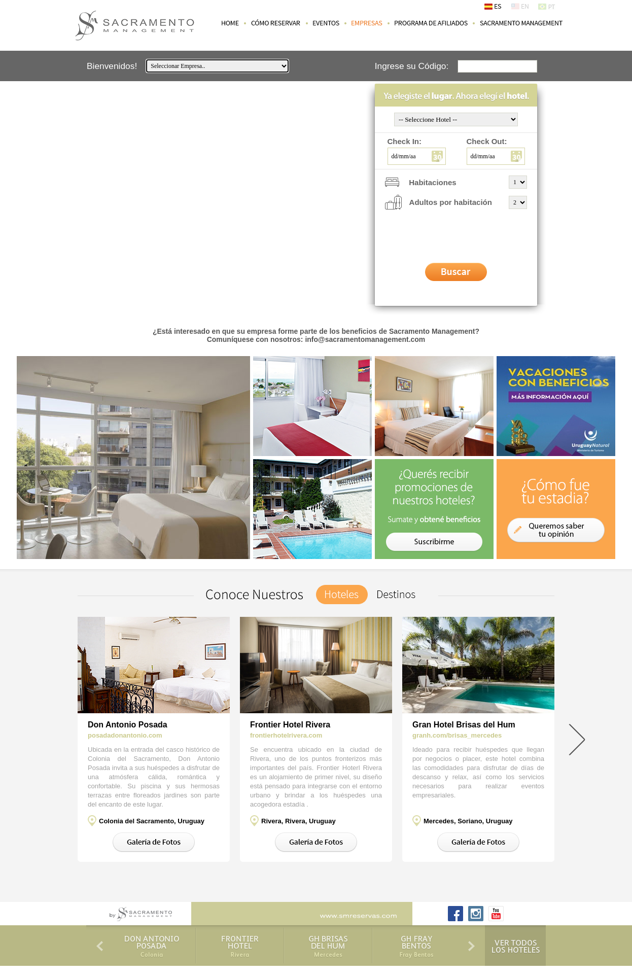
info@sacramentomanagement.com (365, 339)
